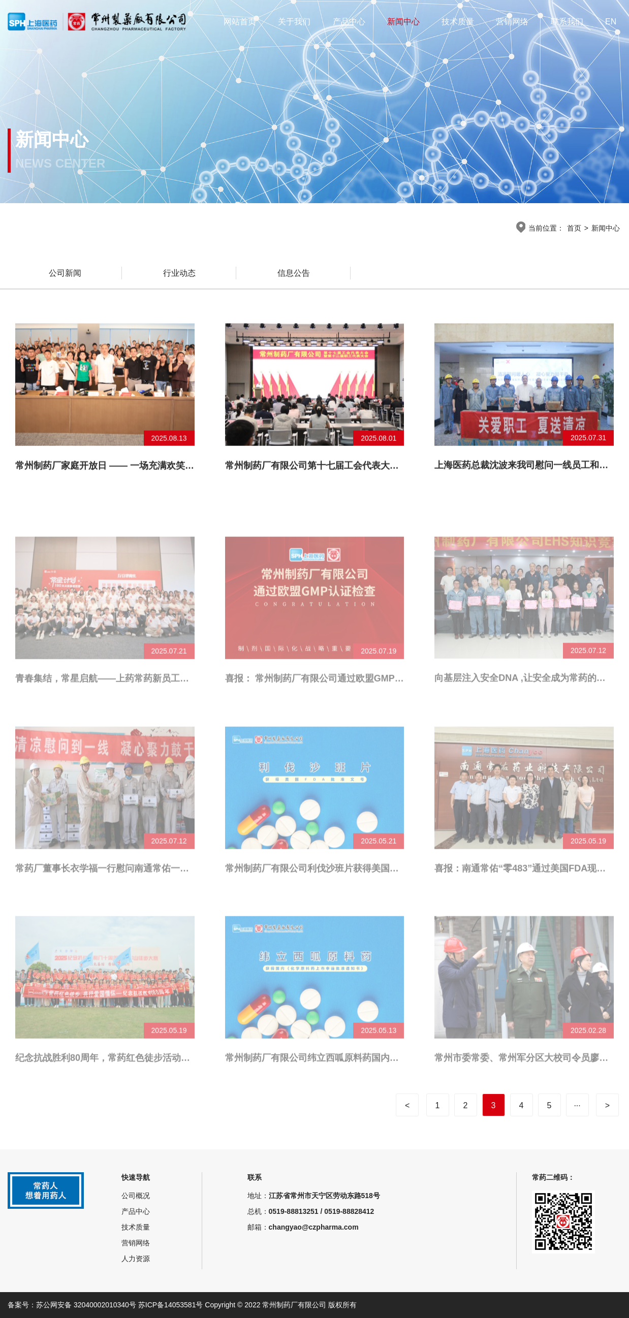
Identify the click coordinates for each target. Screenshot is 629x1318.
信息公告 (293, 273)
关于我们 (294, 21)
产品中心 (349, 21)
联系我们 (567, 21)
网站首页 (240, 21)
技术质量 (458, 21)
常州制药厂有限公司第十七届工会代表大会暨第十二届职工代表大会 (312, 472)
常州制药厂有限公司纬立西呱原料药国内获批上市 (312, 1084)
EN (610, 21)
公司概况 (135, 1196)
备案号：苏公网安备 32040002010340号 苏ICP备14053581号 (106, 1305)
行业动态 (179, 273)
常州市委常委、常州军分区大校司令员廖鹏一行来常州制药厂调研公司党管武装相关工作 (521, 1084)
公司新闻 (65, 273)
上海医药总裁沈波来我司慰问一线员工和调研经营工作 (521, 472)
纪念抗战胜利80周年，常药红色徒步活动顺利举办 (102, 1084)
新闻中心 (403, 21)
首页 (574, 228)
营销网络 (512, 21)
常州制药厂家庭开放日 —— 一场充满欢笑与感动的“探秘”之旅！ (104, 472)
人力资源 (135, 1259)
